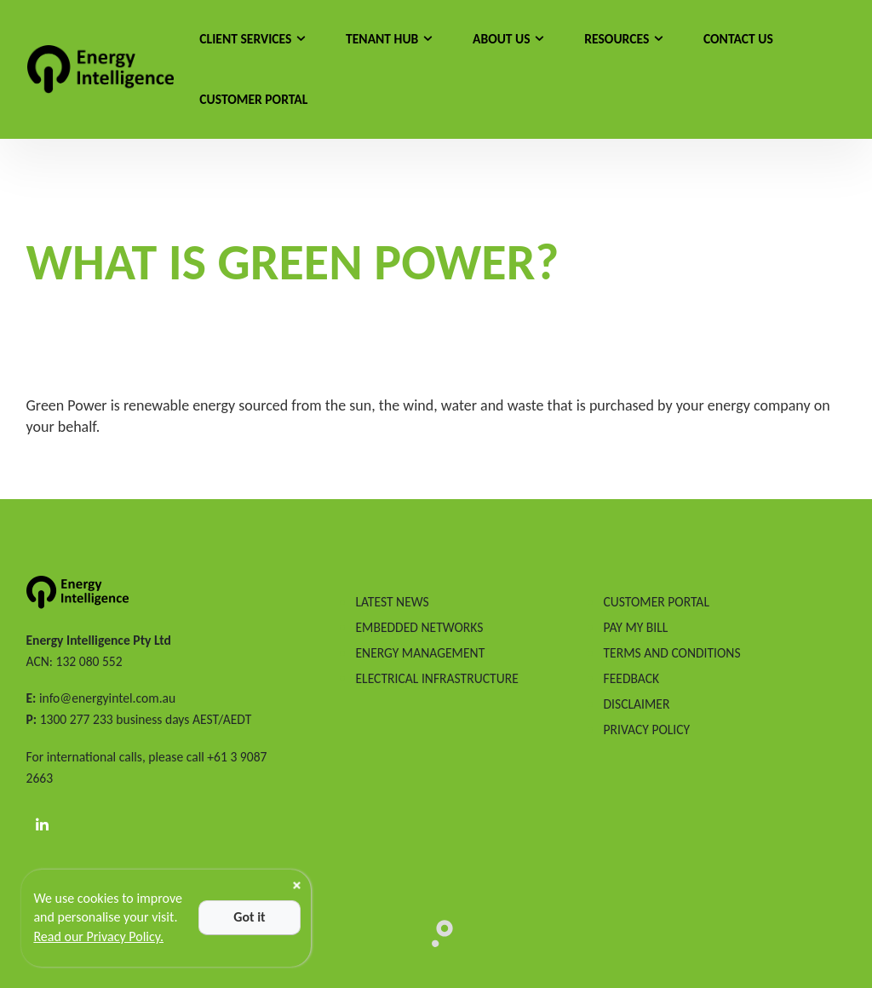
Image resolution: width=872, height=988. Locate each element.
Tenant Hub (382, 39)
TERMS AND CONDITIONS (671, 653)
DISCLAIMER (636, 704)
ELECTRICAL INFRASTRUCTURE (436, 678)
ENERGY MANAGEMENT (420, 653)
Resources (616, 39)
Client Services (245, 39)
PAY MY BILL (635, 627)
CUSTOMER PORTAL (655, 602)
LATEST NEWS (391, 602)
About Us (502, 39)
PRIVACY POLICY (646, 729)
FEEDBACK (631, 678)
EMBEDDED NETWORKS (419, 627)
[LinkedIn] (42, 825)
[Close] (297, 885)
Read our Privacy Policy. (98, 936)
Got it (249, 917)
